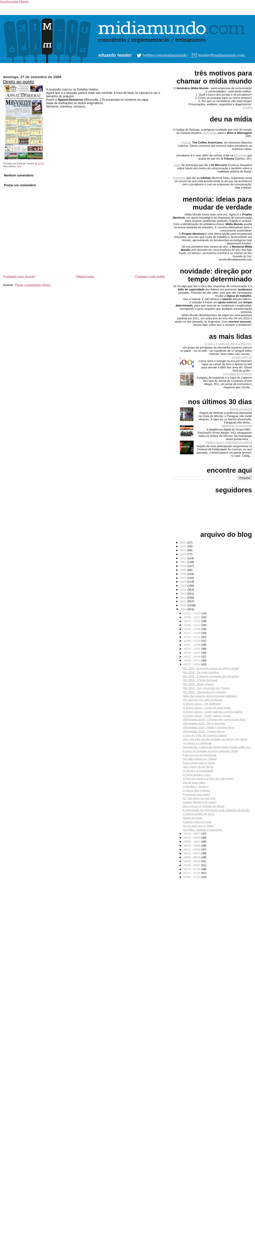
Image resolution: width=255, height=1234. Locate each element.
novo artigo (210, 132)
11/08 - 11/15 (192, 640)
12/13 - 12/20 (192, 621)
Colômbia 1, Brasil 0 (195, 786)
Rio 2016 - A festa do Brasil (200, 680)
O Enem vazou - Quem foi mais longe (207, 707)
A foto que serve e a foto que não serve (208, 778)
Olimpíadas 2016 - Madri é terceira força (208, 727)
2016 (183, 581)
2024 (183, 550)
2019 (183, 569)
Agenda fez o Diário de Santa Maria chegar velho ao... (217, 747)
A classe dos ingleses (196, 790)
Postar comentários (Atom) (33, 285)
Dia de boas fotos (194, 782)
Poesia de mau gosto (196, 794)
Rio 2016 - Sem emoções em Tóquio (206, 688)
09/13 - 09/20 (192, 837)
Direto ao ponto (18, 81)
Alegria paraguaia (240, 409)
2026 (183, 542)
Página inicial (85, 276)
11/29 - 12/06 (192, 629)
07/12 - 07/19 (192, 873)
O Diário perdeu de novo (198, 813)
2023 (183, 554)
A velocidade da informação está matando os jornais (216, 810)
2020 (183, 565)
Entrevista (179, 177)
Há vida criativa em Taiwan (200, 758)
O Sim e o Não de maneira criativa (205, 735)
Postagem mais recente (19, 276)
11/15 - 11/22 (192, 636)
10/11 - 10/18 (192, 656)
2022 (183, 558)
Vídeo (177, 165)
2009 (183, 609)
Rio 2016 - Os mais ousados (201, 672)
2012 (183, 597)
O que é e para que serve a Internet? (228, 343)
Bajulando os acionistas (237, 425)
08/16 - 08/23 (192, 853)
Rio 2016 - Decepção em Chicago (204, 692)
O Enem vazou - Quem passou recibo (207, 715)
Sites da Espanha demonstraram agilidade (210, 696)
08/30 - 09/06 (192, 845)
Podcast (186, 142)
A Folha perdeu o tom (196, 774)
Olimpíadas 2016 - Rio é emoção (204, 723)
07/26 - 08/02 (192, 865)
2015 (183, 585)
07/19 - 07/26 (192, 869)
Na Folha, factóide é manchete (202, 829)
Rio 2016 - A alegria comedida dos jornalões (211, 676)
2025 (183, 546)
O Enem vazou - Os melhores (202, 703)
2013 (183, 593)
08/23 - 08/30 (192, 849)
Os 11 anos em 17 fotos (198, 825)
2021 (183, 562)
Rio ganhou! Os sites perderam (202, 699)
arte (19, 166)
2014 (183, 589)
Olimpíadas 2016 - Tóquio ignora (204, 731)
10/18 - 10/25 (192, 652)
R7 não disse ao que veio (199, 798)
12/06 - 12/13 (192, 625)
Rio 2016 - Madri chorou (198, 684)
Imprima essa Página (14, 1)
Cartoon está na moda (197, 821)
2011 (183, 601)
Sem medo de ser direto (198, 766)
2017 (183, 577)
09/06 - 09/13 (192, 841)
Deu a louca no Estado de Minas (203, 806)
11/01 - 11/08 (192, 644)
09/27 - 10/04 (192, 664)
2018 (183, 573)
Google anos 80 (242, 357)
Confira (247, 107)
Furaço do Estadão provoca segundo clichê (210, 751)
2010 (183, 605)
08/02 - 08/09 (192, 861)
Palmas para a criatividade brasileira (229, 442)
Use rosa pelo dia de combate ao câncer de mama (215, 739)
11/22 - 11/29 (192, 633)
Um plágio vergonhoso (237, 373)
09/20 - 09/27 (192, 833)
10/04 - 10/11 (192, 660)
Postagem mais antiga (150, 276)
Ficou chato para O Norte (199, 762)
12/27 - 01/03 (192, 613)
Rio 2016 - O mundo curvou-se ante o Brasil (211, 668)
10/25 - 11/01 (192, 648)
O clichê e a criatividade (198, 770)
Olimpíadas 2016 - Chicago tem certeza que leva (214, 719)
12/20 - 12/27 (192, 617)
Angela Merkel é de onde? (199, 802)
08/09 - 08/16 (192, 857)
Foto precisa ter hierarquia (199, 755)
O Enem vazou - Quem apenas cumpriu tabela (212, 711)
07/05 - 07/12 (192, 877)
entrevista (240, 155)
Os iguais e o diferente (197, 743)
